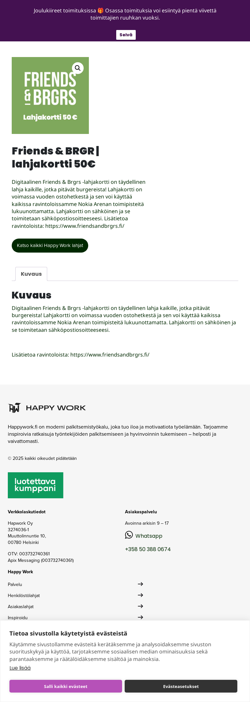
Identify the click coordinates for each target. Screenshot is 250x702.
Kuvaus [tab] (31, 274)
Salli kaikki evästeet (65, 686)
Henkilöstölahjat (24, 595)
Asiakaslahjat (21, 606)
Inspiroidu (18, 617)
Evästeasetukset (181, 686)
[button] (78, 68)
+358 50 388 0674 (148, 549)
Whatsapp (148, 536)
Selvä (125, 35)
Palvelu (15, 584)
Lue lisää (20, 668)
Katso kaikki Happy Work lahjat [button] (50, 245)
